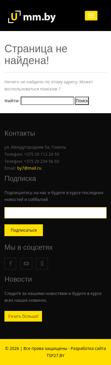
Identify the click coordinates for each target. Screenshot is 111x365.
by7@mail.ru (29, 168)
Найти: (12, 100)
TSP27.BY (55, 355)
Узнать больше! (23, 316)
